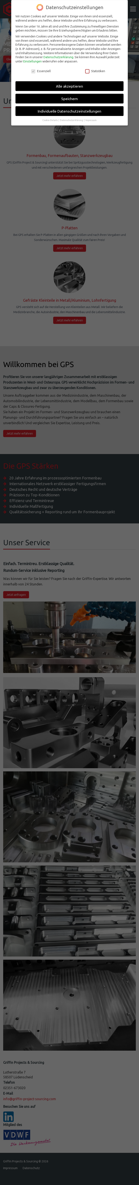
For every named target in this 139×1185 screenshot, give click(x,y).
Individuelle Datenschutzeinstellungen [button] (69, 94)
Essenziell (41, 54)
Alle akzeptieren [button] (69, 69)
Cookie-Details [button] (50, 103)
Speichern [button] (69, 81)
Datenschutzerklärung (58, 39)
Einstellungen (32, 43)
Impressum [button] (91, 103)
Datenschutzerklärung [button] (71, 103)
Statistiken (95, 54)
